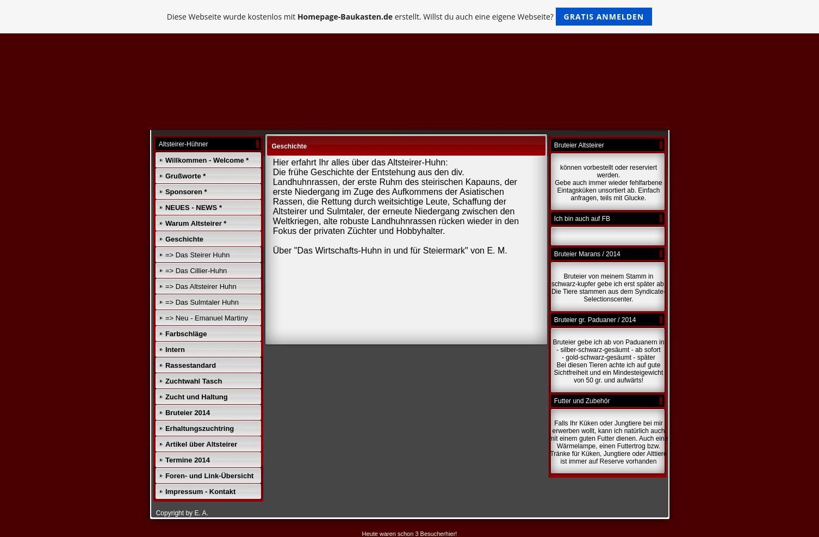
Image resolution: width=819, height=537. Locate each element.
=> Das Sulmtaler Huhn (202, 302)
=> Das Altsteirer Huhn (201, 286)
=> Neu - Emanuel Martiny (206, 318)
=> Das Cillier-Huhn (196, 271)
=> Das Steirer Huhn (197, 255)
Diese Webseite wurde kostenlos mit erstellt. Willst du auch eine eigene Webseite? (410, 17)
